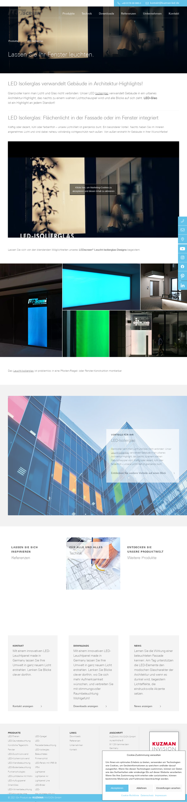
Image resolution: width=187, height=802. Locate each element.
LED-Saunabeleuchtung (19, 741)
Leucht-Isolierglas (23, 371)
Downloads (75, 736)
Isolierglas (101, 93)
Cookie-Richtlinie (130, 795)
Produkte (14, 733)
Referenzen (75, 741)
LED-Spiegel (41, 736)
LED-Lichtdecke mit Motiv (20, 776)
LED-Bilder (40, 785)
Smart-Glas (13, 785)
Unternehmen (76, 745)
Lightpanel (40, 772)
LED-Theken (13, 736)
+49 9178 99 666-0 (131, 3)
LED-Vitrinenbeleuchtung (20, 789)
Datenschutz (147, 795)
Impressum (161, 795)
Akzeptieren (117, 788)
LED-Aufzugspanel (16, 781)
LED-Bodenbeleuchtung (19, 767)
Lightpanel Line (42, 781)
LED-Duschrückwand (18, 754)
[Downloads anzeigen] (86, 706)
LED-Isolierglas (42, 750)
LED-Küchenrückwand (18, 758)
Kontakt (73, 750)
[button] (31, 310)
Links (73, 733)
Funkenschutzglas (16, 772)
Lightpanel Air (41, 776)
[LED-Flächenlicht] (31, 12)
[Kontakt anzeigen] (24, 706)
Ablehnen (141, 788)
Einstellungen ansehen (168, 788)
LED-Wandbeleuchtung (19, 763)
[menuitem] (88, 3)
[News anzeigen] (144, 706)
